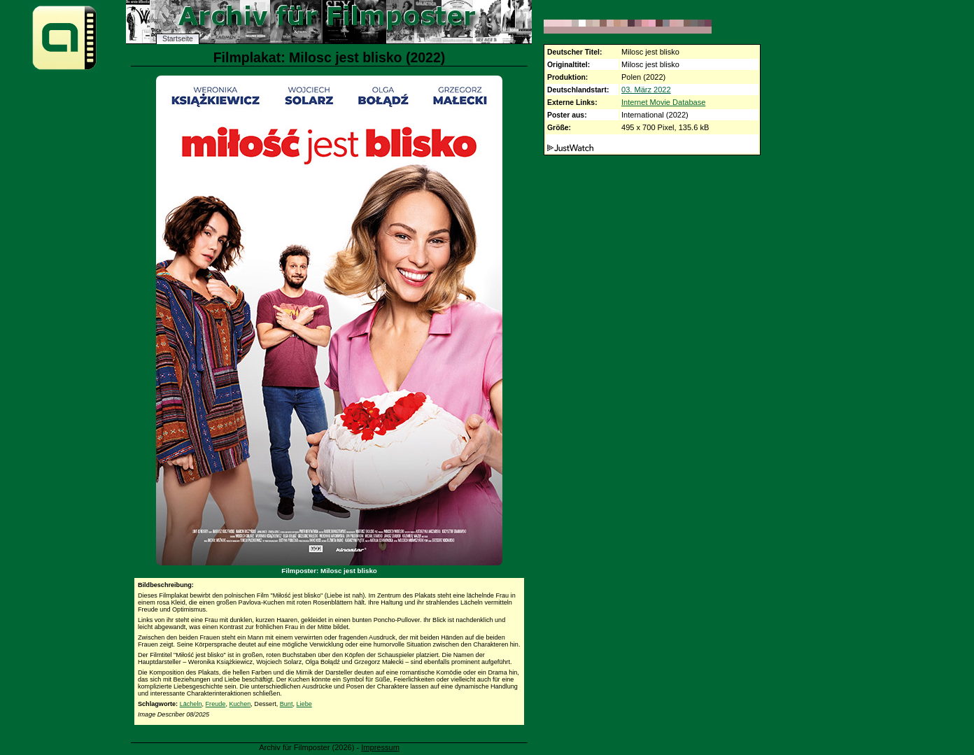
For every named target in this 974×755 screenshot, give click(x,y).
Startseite (177, 39)
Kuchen (239, 703)
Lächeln (191, 703)
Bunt (286, 703)
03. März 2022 (646, 89)
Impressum (380, 747)
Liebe (304, 703)
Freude (216, 703)
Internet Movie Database (663, 102)
